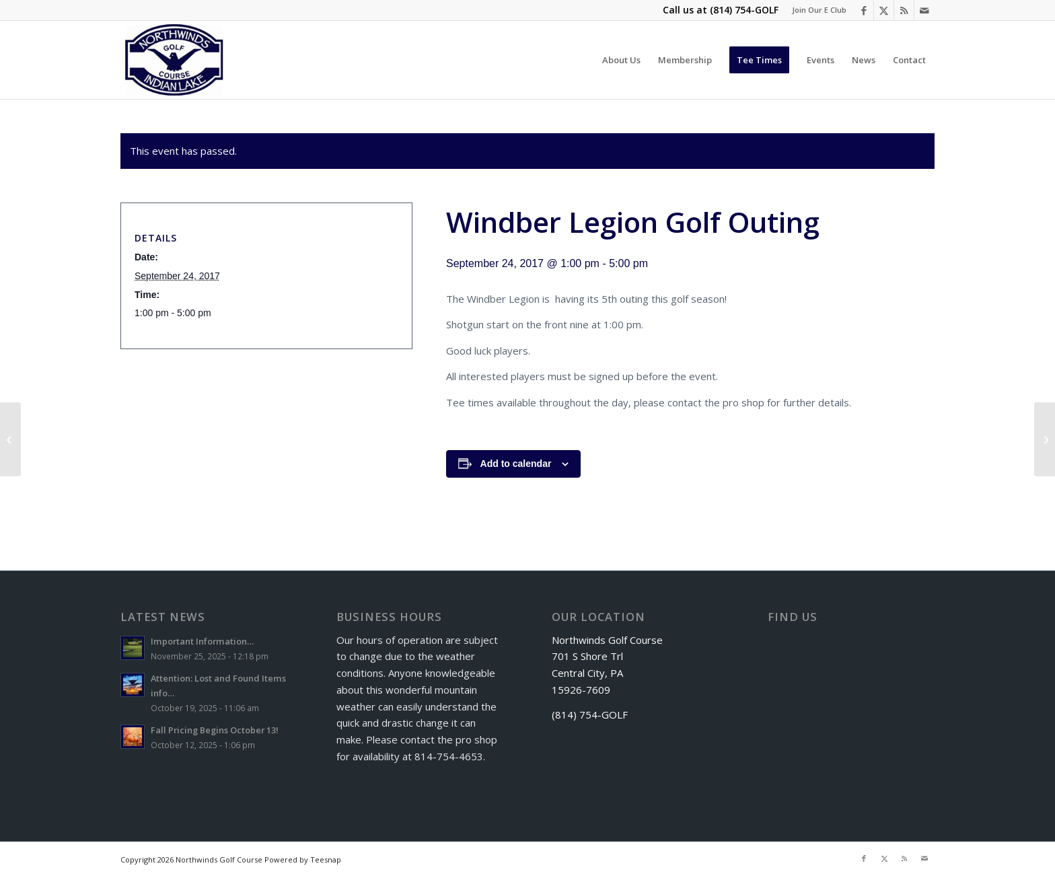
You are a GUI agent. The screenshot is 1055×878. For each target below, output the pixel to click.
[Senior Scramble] (1044, 439)
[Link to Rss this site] (904, 10)
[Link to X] (884, 10)
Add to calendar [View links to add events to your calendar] (516, 463)
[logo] (174, 60)
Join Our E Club (819, 10)
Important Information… (202, 641)
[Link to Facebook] (863, 10)
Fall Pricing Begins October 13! (215, 730)
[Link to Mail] (924, 10)
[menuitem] (815, 10)
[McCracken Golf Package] (10, 439)
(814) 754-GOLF (744, 9)
